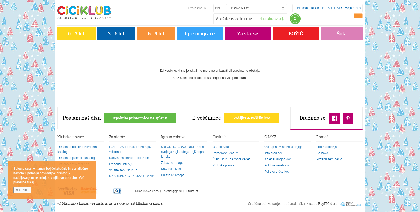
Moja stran (352, 8)
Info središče (273, 153)
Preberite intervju (121, 164)
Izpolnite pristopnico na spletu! (139, 117)
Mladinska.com (147, 191)
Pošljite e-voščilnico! (251, 117)
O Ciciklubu (221, 147)
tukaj (30, 182)
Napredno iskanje (272, 18)
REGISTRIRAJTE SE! (326, 8)
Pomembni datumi (226, 153)
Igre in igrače (200, 33)
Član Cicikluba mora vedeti (232, 159)
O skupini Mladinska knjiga (283, 147)
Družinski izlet (171, 168)
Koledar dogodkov (277, 159)
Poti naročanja (326, 147)
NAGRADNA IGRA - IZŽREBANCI (132, 176)
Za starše (247, 33)
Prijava (302, 8)
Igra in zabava (173, 137)
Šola (342, 33)
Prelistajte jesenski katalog (76, 158)
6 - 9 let (156, 33)
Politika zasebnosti (277, 165)
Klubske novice (70, 137)
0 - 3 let (76, 33)
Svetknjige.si (172, 191)
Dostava (322, 153)
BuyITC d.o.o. (328, 203)
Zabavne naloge (172, 162)
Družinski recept (172, 175)
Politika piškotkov (277, 171)
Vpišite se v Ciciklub (123, 170)
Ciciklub (220, 137)
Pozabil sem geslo (329, 159)
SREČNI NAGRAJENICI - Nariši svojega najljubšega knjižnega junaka (183, 151)
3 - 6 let (116, 33)
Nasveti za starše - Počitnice (129, 158)
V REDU (22, 190)
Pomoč (322, 137)
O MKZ (270, 137)
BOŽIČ (295, 33)
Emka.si (192, 191)
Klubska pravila (223, 165)
